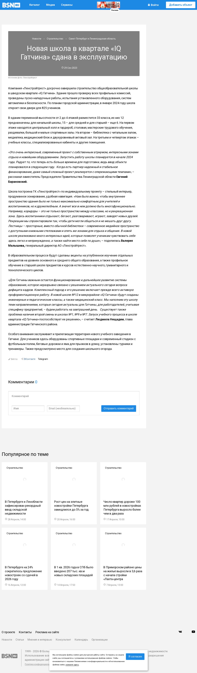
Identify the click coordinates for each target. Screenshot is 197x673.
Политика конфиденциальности (40, 664)
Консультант (63, 639)
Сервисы (67, 4)
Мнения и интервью (39, 639)
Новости (7, 639)
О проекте (8, 632)
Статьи (20, 639)
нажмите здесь (72, 665)
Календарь (81, 639)
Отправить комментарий (119, 408)
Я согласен (135, 656)
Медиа (50, 4)
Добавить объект (180, 4)
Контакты (25, 632)
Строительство (15, 468)
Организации (100, 639)
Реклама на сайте (47, 632)
